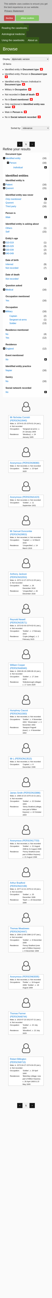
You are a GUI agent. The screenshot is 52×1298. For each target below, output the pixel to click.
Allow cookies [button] (27, 18)
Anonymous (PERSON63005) (24, 976)
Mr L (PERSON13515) (21, 759)
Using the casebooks (13, 40)
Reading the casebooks (14, 28)
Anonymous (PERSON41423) (24, 497)
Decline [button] (9, 18)
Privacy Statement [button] (14, 11)
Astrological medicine (13, 34)
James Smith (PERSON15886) (25, 793)
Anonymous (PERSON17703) (24, 840)
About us (32, 40)
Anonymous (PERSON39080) (24, 463)
